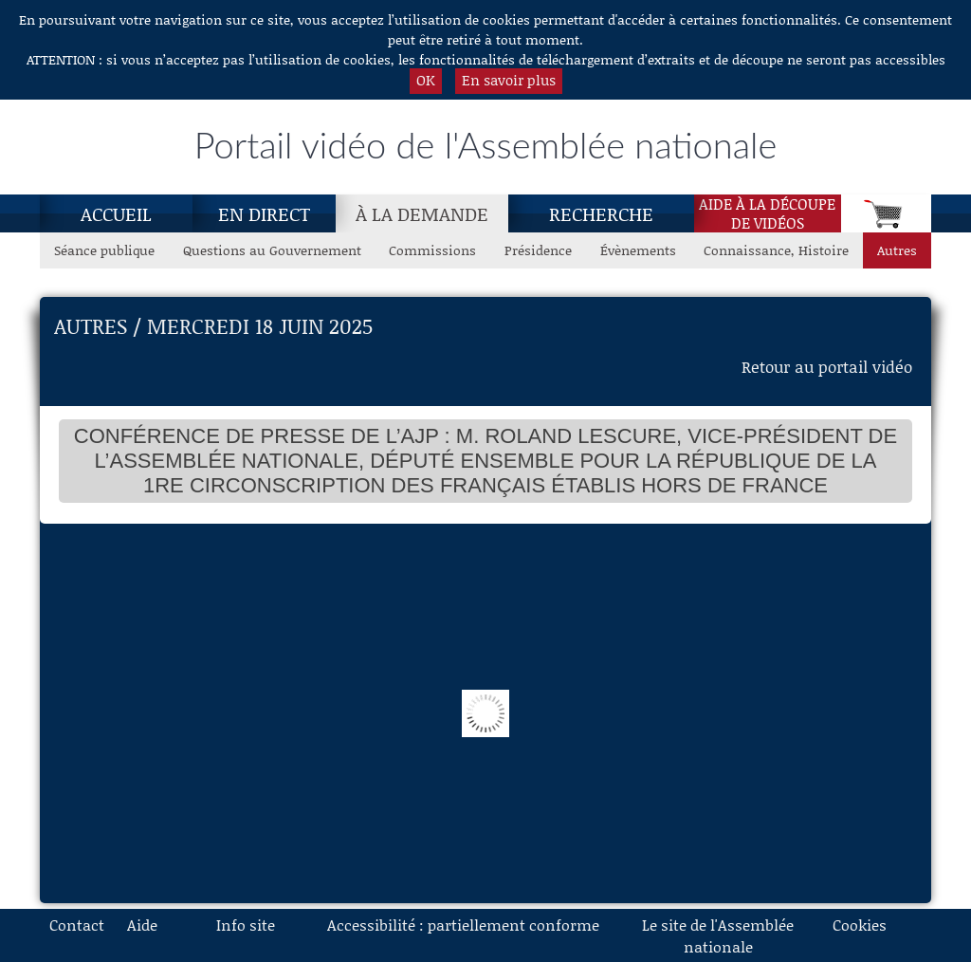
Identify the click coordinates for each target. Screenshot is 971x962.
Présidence (538, 250)
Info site (245, 924)
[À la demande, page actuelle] (422, 213)
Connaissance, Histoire (776, 250)
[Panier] (886, 213)
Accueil (116, 213)
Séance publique (104, 250)
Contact (76, 924)
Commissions (432, 250)
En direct (264, 213)
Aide (142, 924)
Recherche (601, 213)
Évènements (638, 250)
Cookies (860, 924)
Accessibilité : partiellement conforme (463, 924)
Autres (897, 250)
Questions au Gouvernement (272, 250)
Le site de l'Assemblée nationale (718, 935)
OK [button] (425, 79)
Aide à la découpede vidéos (767, 213)
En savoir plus (509, 79)
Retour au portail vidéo (827, 366)
